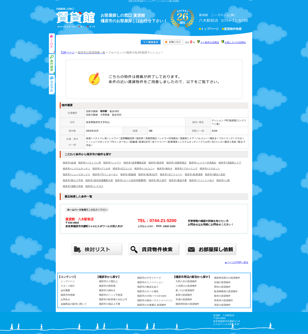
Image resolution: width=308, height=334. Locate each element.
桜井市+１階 (223, 180)
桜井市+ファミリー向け (201, 180)
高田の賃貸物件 (222, 305)
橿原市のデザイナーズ (149, 277)
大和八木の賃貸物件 (186, 281)
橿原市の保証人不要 (109, 304)
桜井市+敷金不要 (178, 180)
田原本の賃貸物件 (223, 300)
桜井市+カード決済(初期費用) (130, 180)
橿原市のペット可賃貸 (111, 295)
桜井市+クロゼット (210, 168)
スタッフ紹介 (68, 285)
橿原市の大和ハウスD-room (151, 296)
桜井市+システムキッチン (76, 168)
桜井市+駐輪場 (128, 174)
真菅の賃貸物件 (184, 295)
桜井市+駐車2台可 (148, 174)
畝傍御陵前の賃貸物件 (226, 291)
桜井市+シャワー (112, 162)
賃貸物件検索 (233, 29)
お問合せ (65, 299)
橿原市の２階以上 (108, 281)
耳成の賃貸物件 (184, 299)
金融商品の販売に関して (74, 304)
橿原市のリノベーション (150, 282)
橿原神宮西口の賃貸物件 (227, 277)
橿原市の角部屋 (107, 285)
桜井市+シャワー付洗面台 (202, 162)
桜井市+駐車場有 (194, 174)
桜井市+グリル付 (101, 168)
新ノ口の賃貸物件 (185, 290)
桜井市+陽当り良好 (215, 174)
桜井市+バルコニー (144, 168)
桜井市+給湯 (69, 162)
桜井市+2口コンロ (122, 168)
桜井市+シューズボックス (76, 174)
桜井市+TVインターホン (105, 174)
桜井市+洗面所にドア (230, 162)
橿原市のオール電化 (148, 291)
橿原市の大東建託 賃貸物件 (151, 305)
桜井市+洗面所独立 (176, 162)
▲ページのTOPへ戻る (236, 262)
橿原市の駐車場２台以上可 (113, 299)
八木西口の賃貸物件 (186, 285)
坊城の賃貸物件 (222, 282)
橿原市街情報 (68, 295)
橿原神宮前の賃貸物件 (187, 304)
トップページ (210, 29)
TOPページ (68, 52)
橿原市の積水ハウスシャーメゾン (155, 300)
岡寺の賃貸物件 (222, 286)
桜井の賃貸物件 (222, 296)
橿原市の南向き (107, 290)
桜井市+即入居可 (158, 180)
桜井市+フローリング (186, 168)
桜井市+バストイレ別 (89, 162)
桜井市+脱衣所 (156, 162)
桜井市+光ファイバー (171, 174)
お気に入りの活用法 (235, 42)
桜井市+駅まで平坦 (73, 180)
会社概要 (65, 290)
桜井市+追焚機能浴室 (135, 162)
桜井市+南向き (164, 168)
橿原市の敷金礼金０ (148, 286)
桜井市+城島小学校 (73, 186)
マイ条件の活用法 (209, 42)
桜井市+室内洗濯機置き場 (99, 180)
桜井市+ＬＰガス (94, 186)
